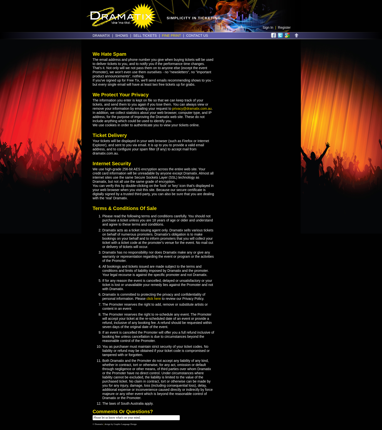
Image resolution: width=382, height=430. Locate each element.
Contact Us (197, 35)
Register (284, 27)
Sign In (268, 27)
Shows (121, 35)
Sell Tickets (145, 35)
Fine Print (171, 35)
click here (153, 299)
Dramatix (101, 35)
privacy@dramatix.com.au (192, 108)
